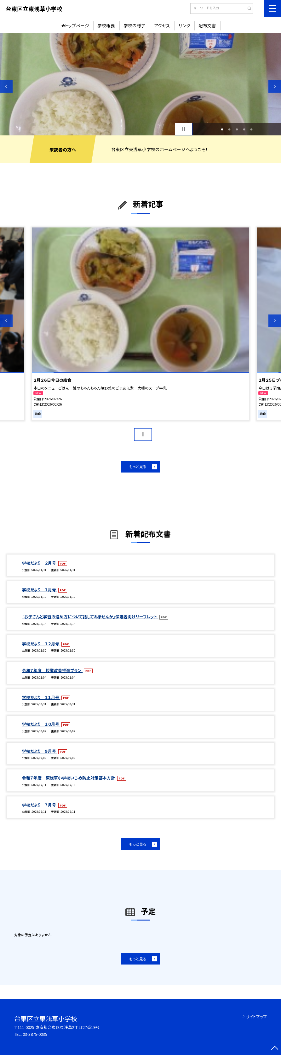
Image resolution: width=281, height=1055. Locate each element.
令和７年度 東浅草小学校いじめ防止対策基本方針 (69, 778)
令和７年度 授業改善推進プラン (52, 670)
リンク (184, 25)
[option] (140, 84)
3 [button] (237, 129)
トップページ (77, 25)
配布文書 (207, 25)
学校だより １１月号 (41, 697)
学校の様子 (134, 25)
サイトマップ (256, 1016)
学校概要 (106, 25)
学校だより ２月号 (39, 563)
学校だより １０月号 (41, 724)
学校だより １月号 (39, 590)
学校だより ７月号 (39, 805)
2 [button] (229, 129)
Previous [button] (6, 86)
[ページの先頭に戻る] (274, 1048)
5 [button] (251, 129)
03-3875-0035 (35, 1034)
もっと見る (137, 466)
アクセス (162, 25)
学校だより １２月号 (41, 644)
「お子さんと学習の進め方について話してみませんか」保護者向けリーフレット (90, 617)
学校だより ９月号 (39, 751)
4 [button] (244, 129)
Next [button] (274, 86)
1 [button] (222, 129)
